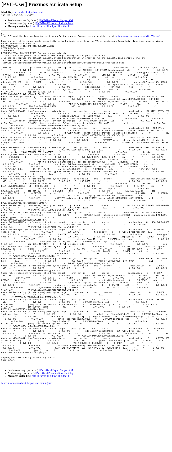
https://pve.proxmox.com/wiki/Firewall (138, 37)
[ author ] (64, 26)
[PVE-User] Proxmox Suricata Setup (54, 23)
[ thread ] (43, 26)
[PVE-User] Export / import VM (56, 20)
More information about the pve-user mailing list (26, 449)
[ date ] (34, 26)
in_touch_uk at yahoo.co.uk (29, 12)
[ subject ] (53, 26)
